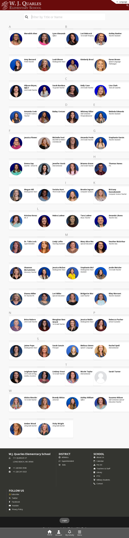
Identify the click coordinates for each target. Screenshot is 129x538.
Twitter (13, 498)
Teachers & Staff (102, 468)
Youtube (14, 505)
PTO (97, 476)
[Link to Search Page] (127, 5)
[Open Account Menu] (58, 533)
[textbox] (67, 17)
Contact (98, 483)
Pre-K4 (98, 465)
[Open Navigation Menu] (79, 533)
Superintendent (66, 461)
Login (64, 520)
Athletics (64, 457)
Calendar (99, 461)
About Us (99, 457)
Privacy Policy (16, 509)
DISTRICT (64, 454)
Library (98, 472)
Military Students (102, 480)
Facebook (14, 502)
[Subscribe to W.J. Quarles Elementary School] (14, 494)
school (99, 454)
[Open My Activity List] (69, 533)
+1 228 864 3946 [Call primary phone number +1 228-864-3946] (20, 468)
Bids (62, 465)
